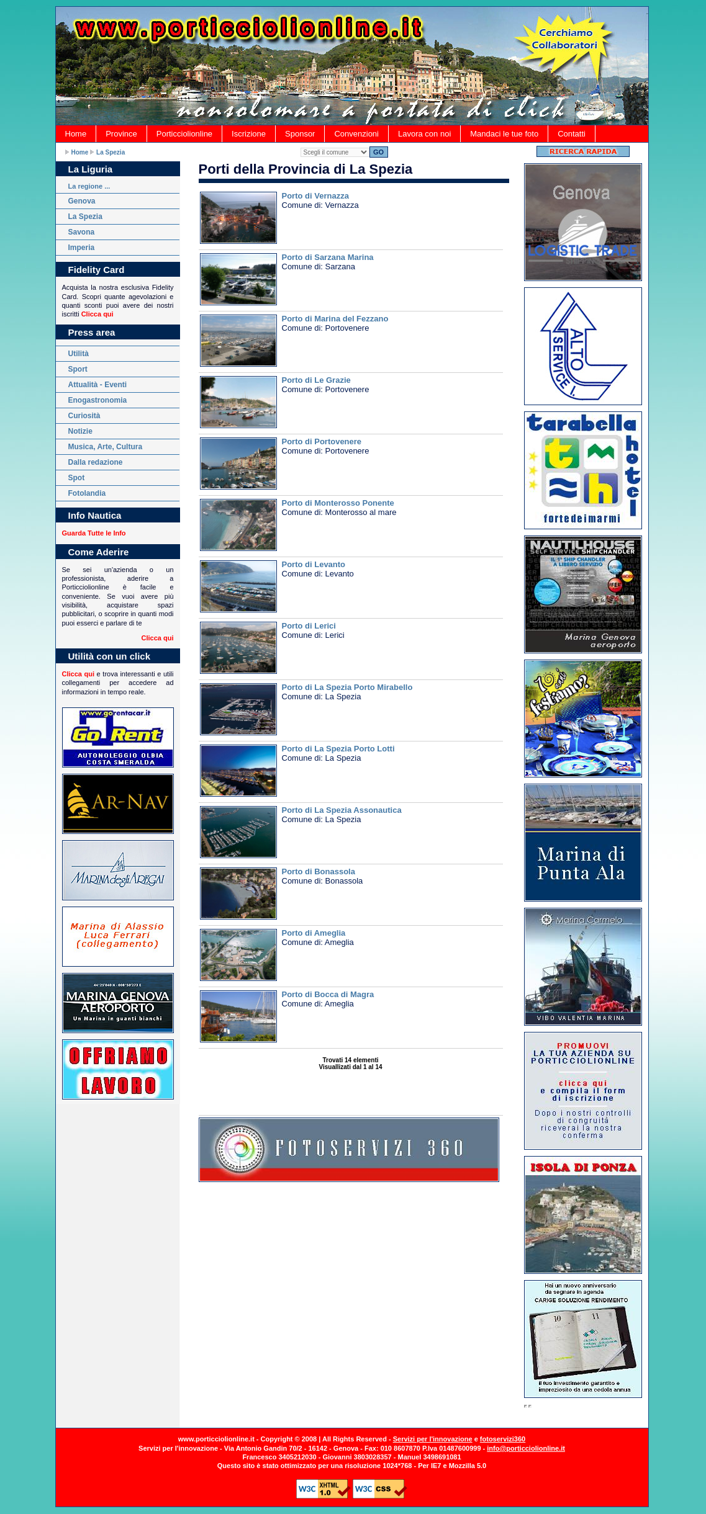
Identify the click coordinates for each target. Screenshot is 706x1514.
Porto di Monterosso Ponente (338, 503)
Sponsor (300, 133)
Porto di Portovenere (322, 441)
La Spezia (110, 152)
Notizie (80, 431)
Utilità (78, 353)
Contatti (572, 133)
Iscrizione (249, 133)
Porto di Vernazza (315, 195)
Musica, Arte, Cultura (105, 446)
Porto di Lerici (309, 625)
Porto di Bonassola (318, 871)
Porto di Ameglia (314, 933)
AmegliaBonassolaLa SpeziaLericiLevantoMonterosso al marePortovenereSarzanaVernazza (335, 152)
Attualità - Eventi (97, 384)
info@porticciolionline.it (526, 1448)
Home (76, 133)
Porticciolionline (184, 133)
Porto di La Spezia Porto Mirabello (347, 687)
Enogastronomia (97, 400)
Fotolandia (87, 493)
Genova (82, 201)
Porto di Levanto (314, 564)
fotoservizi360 (502, 1439)
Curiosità (84, 415)
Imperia (81, 247)
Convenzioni (356, 133)
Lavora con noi (424, 133)
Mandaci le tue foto (504, 133)
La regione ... (89, 186)
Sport (78, 369)
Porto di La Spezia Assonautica (342, 810)
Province (121, 133)
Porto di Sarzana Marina (328, 257)
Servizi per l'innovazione (433, 1439)
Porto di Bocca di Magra (328, 994)
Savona (81, 232)
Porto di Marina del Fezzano (335, 318)
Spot (76, 477)
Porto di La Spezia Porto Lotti (338, 748)
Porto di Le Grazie (316, 380)
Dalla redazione (95, 462)
